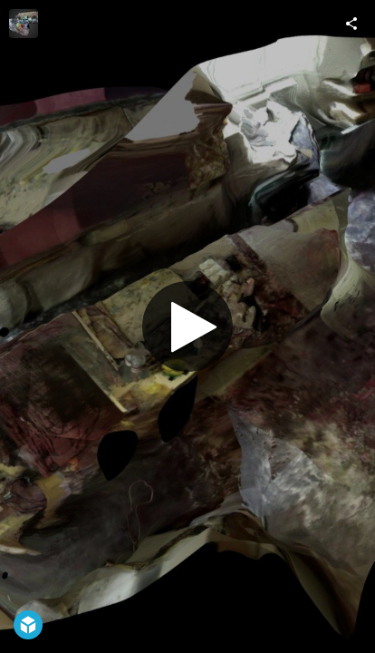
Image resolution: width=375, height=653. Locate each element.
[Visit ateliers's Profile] (23, 23)
